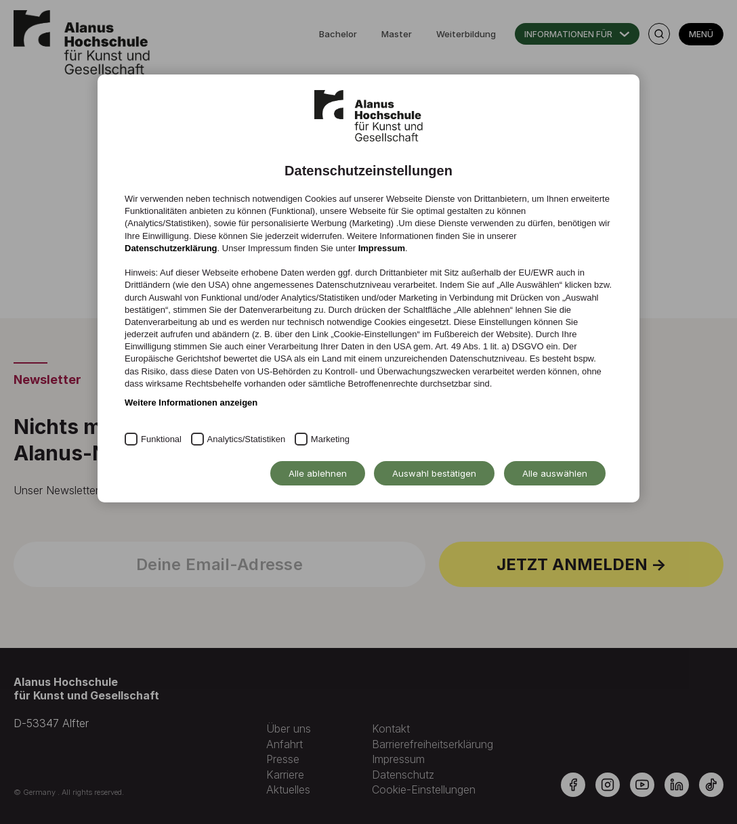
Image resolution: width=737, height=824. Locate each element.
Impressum (381, 248)
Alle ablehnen (318, 473)
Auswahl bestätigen (434, 473)
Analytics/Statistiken (246, 439)
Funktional (161, 439)
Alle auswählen (554, 473)
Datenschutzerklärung (171, 248)
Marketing (330, 439)
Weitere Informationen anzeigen (191, 402)
